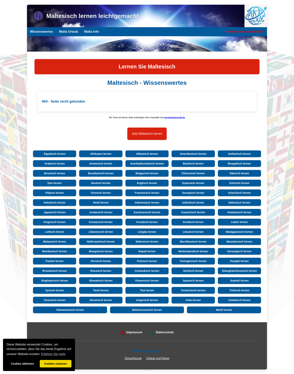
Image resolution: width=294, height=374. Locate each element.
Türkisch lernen (239, 290)
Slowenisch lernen (147, 280)
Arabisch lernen (54, 163)
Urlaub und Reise (157, 358)
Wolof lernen (224, 309)
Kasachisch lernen (193, 212)
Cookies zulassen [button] (55, 363)
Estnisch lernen (239, 183)
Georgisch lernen (193, 192)
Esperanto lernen (193, 183)
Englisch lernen (147, 183)
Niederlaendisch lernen (193, 251)
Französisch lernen (147, 192)
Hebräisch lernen (55, 202)
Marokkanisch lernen (193, 241)
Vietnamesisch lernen (70, 309)
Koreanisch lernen (101, 222)
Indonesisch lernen (147, 202)
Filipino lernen (54, 192)
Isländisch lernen (193, 202)
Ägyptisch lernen (55, 153)
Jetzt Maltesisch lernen (147, 133)
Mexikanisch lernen (54, 251)
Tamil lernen (101, 290)
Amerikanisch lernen (193, 153)
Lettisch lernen (54, 231)
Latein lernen (239, 222)
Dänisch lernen (239, 173)
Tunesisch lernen (55, 300)
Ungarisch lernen (147, 300)
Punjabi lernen (239, 261)
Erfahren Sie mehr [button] (53, 354)
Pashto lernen (55, 261)
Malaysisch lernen (54, 241)
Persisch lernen (101, 261)
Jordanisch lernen (100, 212)
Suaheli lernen (239, 280)
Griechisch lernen (239, 192)
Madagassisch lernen (239, 231)
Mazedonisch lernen (239, 241)
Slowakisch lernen (101, 280)
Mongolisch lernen (101, 251)
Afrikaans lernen (100, 153)
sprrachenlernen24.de (174, 117)
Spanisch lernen (193, 280)
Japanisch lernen (55, 212)
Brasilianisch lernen (101, 173)
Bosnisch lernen (54, 173)
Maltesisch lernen (147, 241)
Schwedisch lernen (147, 270)
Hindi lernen (101, 202)
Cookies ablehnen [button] (22, 363)
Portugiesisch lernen (193, 261)
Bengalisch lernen (239, 163)
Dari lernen (55, 183)
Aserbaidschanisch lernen (147, 163)
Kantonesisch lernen (147, 212)
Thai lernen (147, 290)
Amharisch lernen (239, 153)
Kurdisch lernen (193, 222)
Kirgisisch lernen (55, 222)
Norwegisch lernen (239, 251)
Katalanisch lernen (239, 212)
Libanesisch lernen (100, 231)
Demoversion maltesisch (245, 31)
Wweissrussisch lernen (147, 309)
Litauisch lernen (193, 231)
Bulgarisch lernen (147, 173)
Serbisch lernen (193, 270)
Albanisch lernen (147, 153)
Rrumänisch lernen (54, 270)
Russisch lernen (100, 270)
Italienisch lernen (239, 202)
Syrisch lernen (54, 290)
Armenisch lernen (100, 163)
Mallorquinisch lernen (101, 241)
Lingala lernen (147, 231)
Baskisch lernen (193, 163)
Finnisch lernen (101, 192)
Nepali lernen (147, 251)
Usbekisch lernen (239, 300)
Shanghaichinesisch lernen (239, 270)
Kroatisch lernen (147, 222)
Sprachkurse (133, 358)
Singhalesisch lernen (54, 280)
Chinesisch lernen (193, 173)
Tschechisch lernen (193, 290)
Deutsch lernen (101, 183)
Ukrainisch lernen (100, 300)
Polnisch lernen (147, 261)
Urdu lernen (193, 300)
